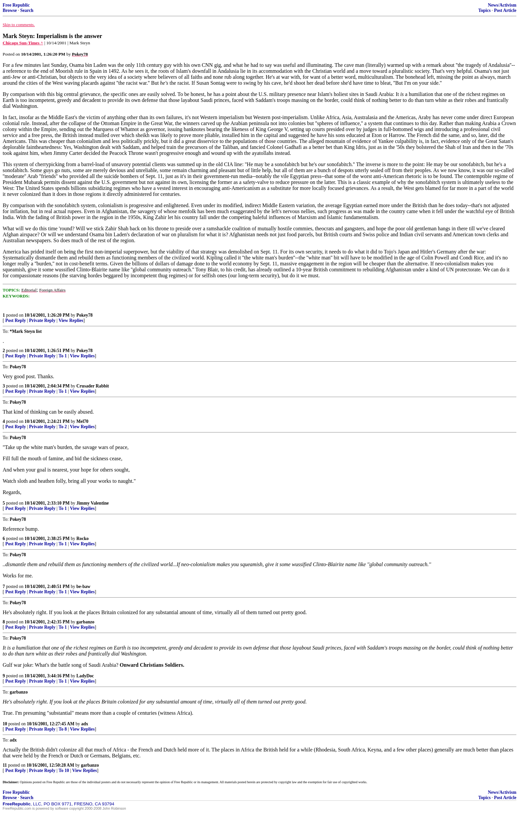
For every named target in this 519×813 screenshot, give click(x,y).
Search (26, 10)
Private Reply (42, 320)
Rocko (82, 538)
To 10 (64, 770)
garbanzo (85, 621)
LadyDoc (85, 675)
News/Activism (502, 5)
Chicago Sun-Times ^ (23, 42)
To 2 (63, 426)
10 (5, 723)
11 (5, 765)
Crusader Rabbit (92, 386)
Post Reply (15, 320)
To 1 (63, 355)
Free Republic (16, 5)
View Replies (71, 320)
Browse (10, 10)
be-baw (83, 586)
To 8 (63, 729)
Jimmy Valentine (92, 503)
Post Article (505, 10)
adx (84, 723)
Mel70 (82, 421)
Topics (484, 10)
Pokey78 (84, 315)
